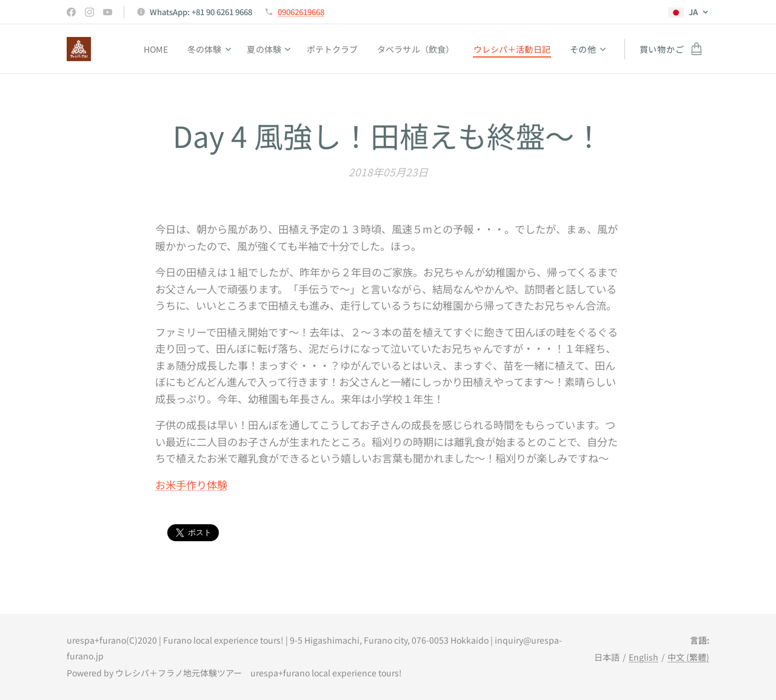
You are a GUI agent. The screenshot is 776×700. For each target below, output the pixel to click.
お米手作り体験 (191, 484)
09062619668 (301, 12)
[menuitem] (146, 49)
